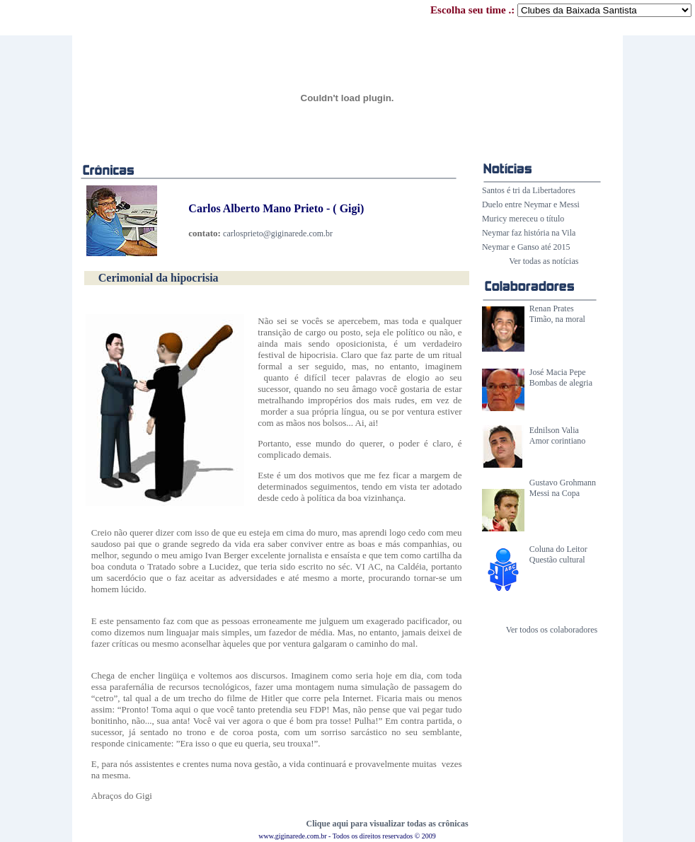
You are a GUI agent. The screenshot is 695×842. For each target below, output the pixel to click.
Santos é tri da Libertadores (528, 190)
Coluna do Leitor (558, 549)
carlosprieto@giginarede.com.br (278, 233)
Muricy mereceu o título (523, 219)
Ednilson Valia (554, 430)
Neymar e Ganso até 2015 (526, 247)
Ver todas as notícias (543, 261)
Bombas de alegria (560, 383)
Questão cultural (557, 560)
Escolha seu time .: (560, 10)
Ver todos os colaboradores (552, 630)
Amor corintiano (557, 441)
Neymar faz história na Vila (528, 233)
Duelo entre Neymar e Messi (531, 204)
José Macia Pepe (557, 372)
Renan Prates (551, 308)
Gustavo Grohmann (562, 483)
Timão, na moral (557, 319)
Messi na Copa (554, 493)
